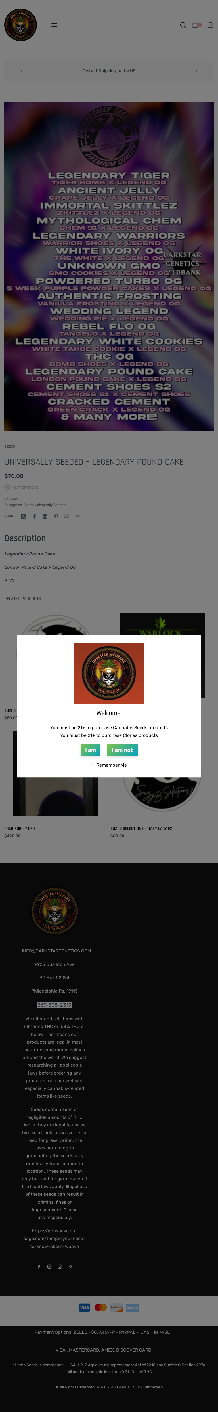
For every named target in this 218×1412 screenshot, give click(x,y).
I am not (122, 750)
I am (90, 750)
